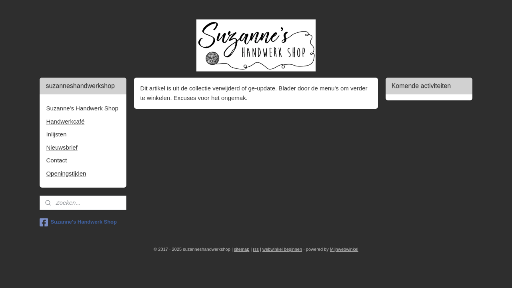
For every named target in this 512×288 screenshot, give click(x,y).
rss (256, 249)
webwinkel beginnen (282, 249)
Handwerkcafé (65, 121)
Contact (56, 160)
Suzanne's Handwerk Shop (82, 108)
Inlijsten (56, 134)
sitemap (242, 249)
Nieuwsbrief (61, 147)
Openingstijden (66, 173)
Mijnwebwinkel (344, 249)
